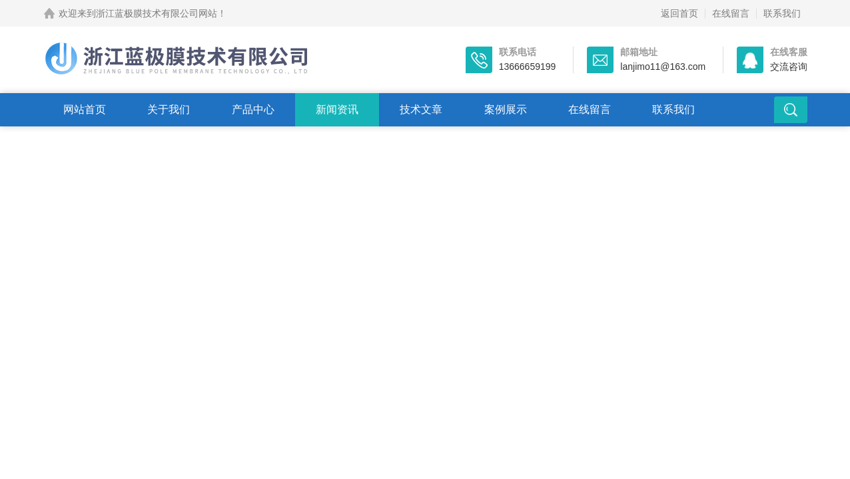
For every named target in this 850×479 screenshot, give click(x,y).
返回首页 (679, 13)
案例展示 (505, 109)
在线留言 (730, 13)
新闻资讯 (337, 109)
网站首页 (84, 109)
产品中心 (253, 109)
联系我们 (782, 13)
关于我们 (168, 109)
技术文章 (421, 109)
